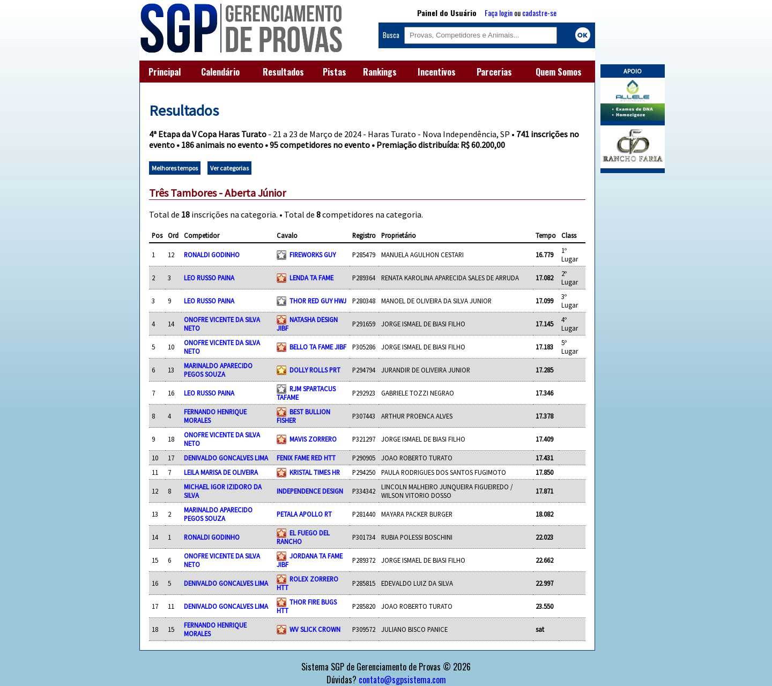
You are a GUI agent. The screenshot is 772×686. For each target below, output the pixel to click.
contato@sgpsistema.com (402, 679)
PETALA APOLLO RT (304, 514)
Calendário (220, 71)
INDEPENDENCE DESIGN (310, 491)
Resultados (283, 71)
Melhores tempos (175, 168)
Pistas (334, 71)
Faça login (499, 12)
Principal (165, 71)
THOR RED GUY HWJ (318, 300)
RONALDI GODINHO (212, 254)
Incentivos (437, 71)
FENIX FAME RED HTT (306, 457)
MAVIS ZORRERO (313, 439)
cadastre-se (539, 12)
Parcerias (494, 71)
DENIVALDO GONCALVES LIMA (226, 457)
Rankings (380, 71)
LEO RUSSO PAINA (209, 277)
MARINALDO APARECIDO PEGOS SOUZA (218, 369)
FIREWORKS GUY (313, 254)
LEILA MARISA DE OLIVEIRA (221, 472)
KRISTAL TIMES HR (315, 472)
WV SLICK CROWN (315, 629)
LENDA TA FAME (311, 277)
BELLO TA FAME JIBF (318, 346)
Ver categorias (229, 168)
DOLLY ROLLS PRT (315, 370)
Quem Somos (559, 71)
